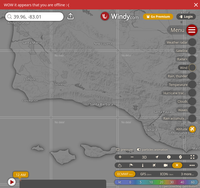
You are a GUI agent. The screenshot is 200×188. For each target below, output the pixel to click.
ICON (166, 174)
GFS (145, 174)
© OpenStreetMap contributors (178, 186)
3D (144, 157)
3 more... (187, 174)
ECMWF (125, 174)
